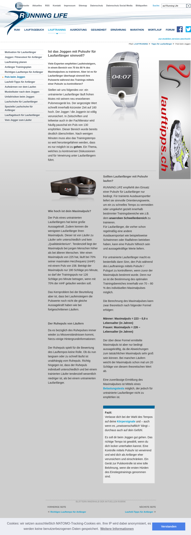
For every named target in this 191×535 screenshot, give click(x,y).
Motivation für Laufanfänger (20, 52)
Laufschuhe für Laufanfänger (21, 101)
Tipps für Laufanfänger (161, 44)
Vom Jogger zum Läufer (18, 120)
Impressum (69, 5)
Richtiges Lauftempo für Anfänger (24, 72)
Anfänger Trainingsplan (18, 67)
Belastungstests (113, 388)
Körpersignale (126, 421)
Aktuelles (37, 5)
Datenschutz (96, 5)
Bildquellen (141, 5)
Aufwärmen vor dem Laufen (20, 86)
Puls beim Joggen (15, 77)
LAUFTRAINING (57, 29)
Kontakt (57, 5)
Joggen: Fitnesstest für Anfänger (23, 57)
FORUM (170, 29)
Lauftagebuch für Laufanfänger (22, 115)
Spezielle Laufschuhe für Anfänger (19, 108)
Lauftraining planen (16, 62)
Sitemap (83, 5)
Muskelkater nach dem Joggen (22, 91)
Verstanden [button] (169, 526)
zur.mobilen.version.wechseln (174, 39)
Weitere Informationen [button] (117, 528)
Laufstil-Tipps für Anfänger (20, 82)
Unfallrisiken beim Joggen (19, 96)
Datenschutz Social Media (119, 5)
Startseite (24, 5)
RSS (47, 5)
